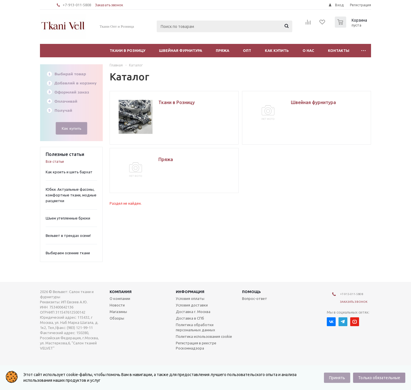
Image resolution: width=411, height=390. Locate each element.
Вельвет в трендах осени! (68, 235)
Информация (190, 292)
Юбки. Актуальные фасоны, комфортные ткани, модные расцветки (71, 195)
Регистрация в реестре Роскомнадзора (196, 345)
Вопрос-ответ (254, 298)
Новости (117, 305)
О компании (120, 298)
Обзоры (117, 318)
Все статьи (55, 161)
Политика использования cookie (204, 336)
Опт (247, 50)
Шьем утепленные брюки (68, 218)
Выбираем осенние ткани (68, 253)
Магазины (118, 312)
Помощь (251, 292)
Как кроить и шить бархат (69, 172)
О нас (308, 50)
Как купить (277, 50)
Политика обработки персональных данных (195, 327)
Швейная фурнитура (180, 50)
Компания (121, 292)
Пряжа (222, 50)
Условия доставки (192, 305)
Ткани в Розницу (127, 50)
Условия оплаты (190, 298)
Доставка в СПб (190, 318)
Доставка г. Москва (193, 312)
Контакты (338, 50)
